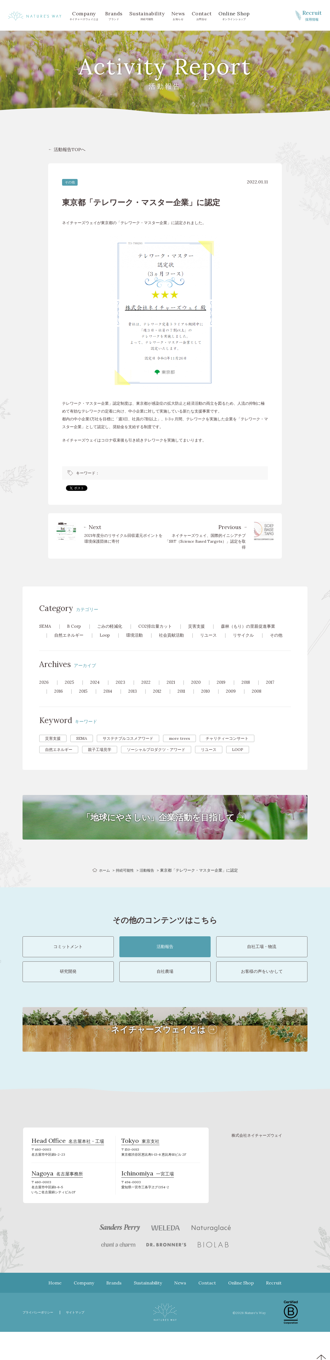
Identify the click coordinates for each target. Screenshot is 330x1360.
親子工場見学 (99, 758)
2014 (111, 700)
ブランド (114, 15)
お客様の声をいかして (262, 991)
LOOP (237, 758)
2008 (267, 700)
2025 (71, 691)
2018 (255, 691)
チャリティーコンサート (227, 747)
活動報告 (148, 879)
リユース (214, 635)
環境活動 (138, 635)
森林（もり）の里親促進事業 (256, 626)
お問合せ (202, 15)
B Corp (75, 626)
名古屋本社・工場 (67, 1166)
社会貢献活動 (176, 635)
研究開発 (68, 991)
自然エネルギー (69, 635)
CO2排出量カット (159, 626)
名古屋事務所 (57, 1201)
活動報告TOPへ (69, 149)
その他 (70, 182)
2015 (85, 700)
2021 (176, 691)
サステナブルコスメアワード (128, 747)
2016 (59, 700)
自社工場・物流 (261, 959)
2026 (44, 691)
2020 (202, 691)
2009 (240, 700)
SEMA (45, 626)
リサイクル (251, 635)
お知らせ (178, 15)
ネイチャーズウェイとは (84, 15)
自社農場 (165, 991)
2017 (280, 691)
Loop (107, 635)
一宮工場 (147, 1201)
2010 (214, 700)
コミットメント (68, 959)
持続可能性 (147, 15)
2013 (137, 700)
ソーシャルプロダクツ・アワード (156, 758)
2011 (188, 700)
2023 (124, 691)
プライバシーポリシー (41, 1340)
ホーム (103, 879)
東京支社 (140, 1166)
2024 (97, 691)
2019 (229, 691)
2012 (163, 700)
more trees (179, 747)
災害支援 (202, 626)
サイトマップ (82, 1340)
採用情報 (312, 15)
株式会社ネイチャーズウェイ (257, 1158)
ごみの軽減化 (111, 626)
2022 (150, 691)
